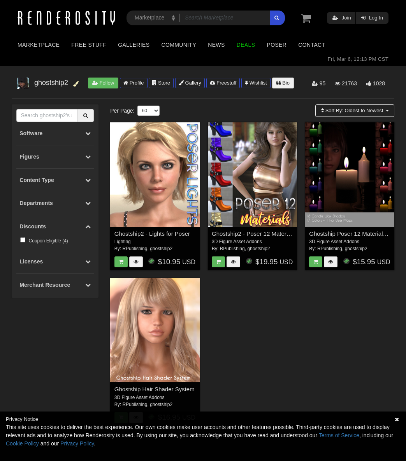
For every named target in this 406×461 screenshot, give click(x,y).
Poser (276, 45)
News (216, 45)
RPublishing (134, 248)
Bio (283, 83)
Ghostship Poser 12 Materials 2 (349, 233)
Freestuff (223, 83)
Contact (311, 45)
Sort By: (353, 110)
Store (161, 83)
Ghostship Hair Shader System (154, 389)
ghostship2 (161, 248)
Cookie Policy (22, 443)
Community (179, 45)
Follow (103, 83)
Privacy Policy (77, 443)
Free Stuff (88, 45)
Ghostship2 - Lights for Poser (152, 233)
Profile (133, 83)
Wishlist (256, 83)
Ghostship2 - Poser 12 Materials (253, 233)
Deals (246, 45)
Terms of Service (339, 435)
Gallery (190, 83)
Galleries (133, 45)
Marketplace (39, 45)
